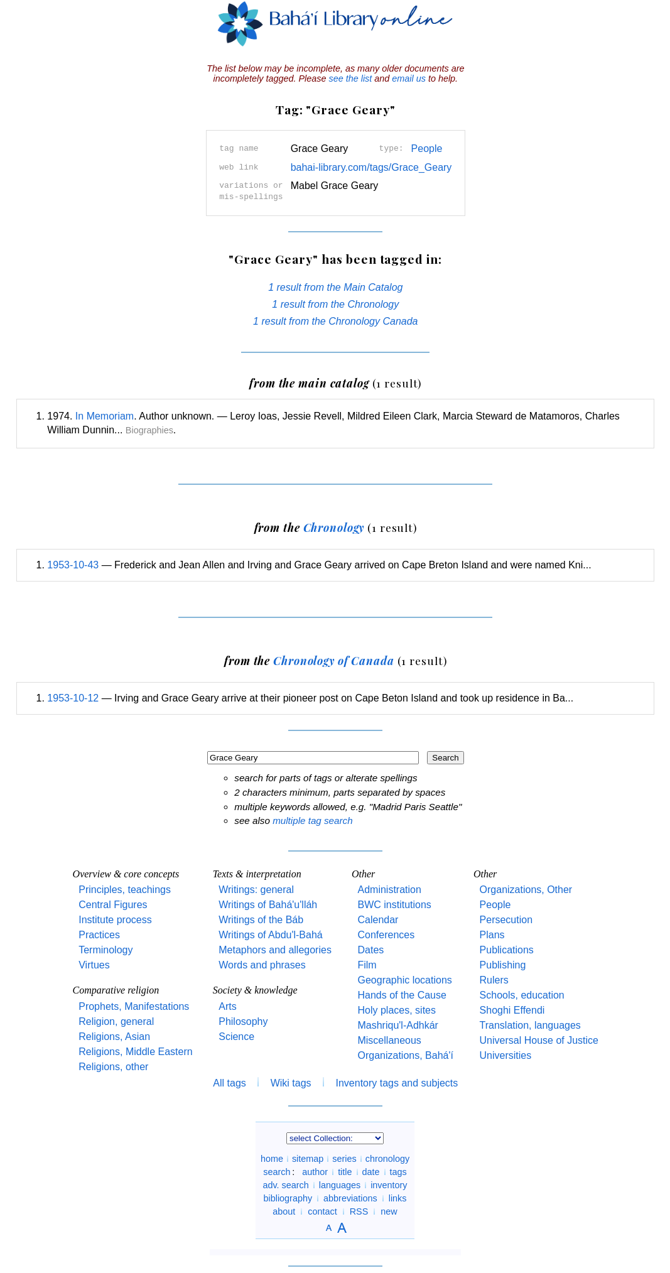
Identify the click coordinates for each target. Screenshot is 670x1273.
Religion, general (116, 1021)
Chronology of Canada (333, 660)
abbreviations (350, 1198)
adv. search (285, 1185)
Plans (492, 934)
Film (366, 965)
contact (322, 1211)
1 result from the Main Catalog (335, 287)
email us (409, 78)
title (345, 1172)
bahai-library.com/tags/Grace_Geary (371, 167)
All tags (229, 1083)
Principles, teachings (124, 889)
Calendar (377, 919)
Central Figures (112, 904)
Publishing (503, 965)
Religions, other (113, 1066)
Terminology (105, 950)
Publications (507, 950)
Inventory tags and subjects (397, 1083)
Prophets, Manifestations (133, 1006)
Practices (99, 934)
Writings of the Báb (261, 919)
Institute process (115, 919)
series (344, 1159)
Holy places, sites (396, 1010)
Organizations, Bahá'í (405, 1055)
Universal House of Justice (539, 1040)
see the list (350, 78)
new (389, 1211)
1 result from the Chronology (335, 304)
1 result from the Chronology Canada (335, 321)
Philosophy (243, 1021)
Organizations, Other (526, 889)
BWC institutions (394, 904)
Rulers (494, 980)
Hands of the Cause (401, 995)
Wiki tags (291, 1083)
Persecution (506, 919)
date (371, 1172)
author (315, 1172)
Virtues (94, 965)
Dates (370, 950)
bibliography (287, 1198)
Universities (506, 1055)
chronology (387, 1159)
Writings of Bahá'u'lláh (268, 904)
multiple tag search (312, 820)
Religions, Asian (114, 1036)
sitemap (307, 1159)
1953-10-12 (73, 698)
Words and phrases (262, 965)
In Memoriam (104, 416)
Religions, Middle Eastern (135, 1051)
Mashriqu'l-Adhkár (397, 1025)
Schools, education (522, 995)
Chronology (334, 527)
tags (398, 1172)
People (427, 148)
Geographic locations (404, 980)
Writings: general (256, 889)
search (276, 1172)
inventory (388, 1185)
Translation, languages (530, 1025)
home (272, 1159)
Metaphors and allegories (275, 950)
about (284, 1211)
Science (236, 1036)
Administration (389, 889)
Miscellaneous (389, 1040)
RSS (359, 1211)
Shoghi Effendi (512, 1010)
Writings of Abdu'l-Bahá (271, 934)
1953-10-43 (73, 565)
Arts (227, 1006)
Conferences (385, 934)
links (398, 1198)
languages (339, 1185)
